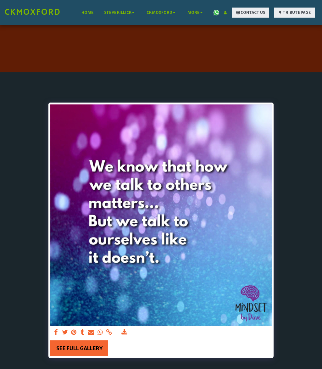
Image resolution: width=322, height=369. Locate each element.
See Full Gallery (79, 348)
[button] (120, 12)
